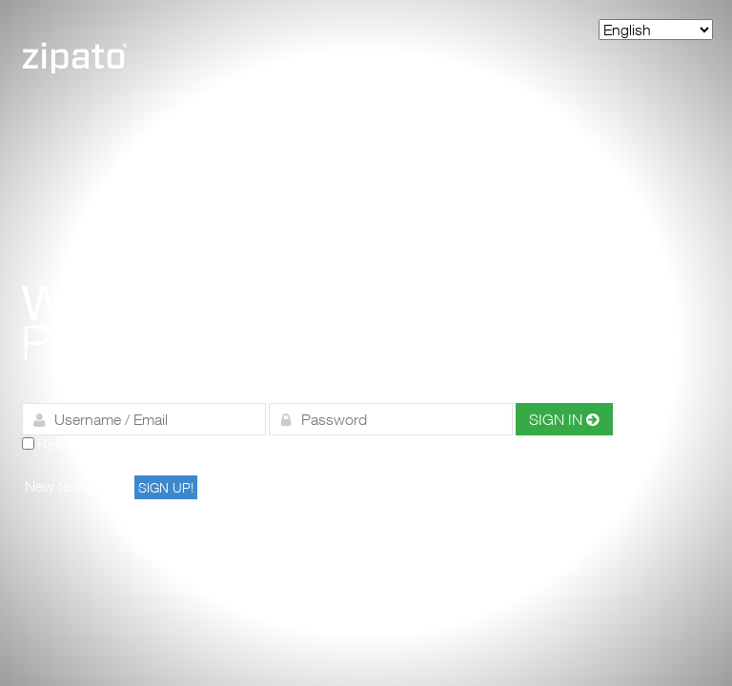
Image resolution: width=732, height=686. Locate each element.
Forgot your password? (345, 444)
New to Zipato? (75, 485)
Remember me (84, 444)
